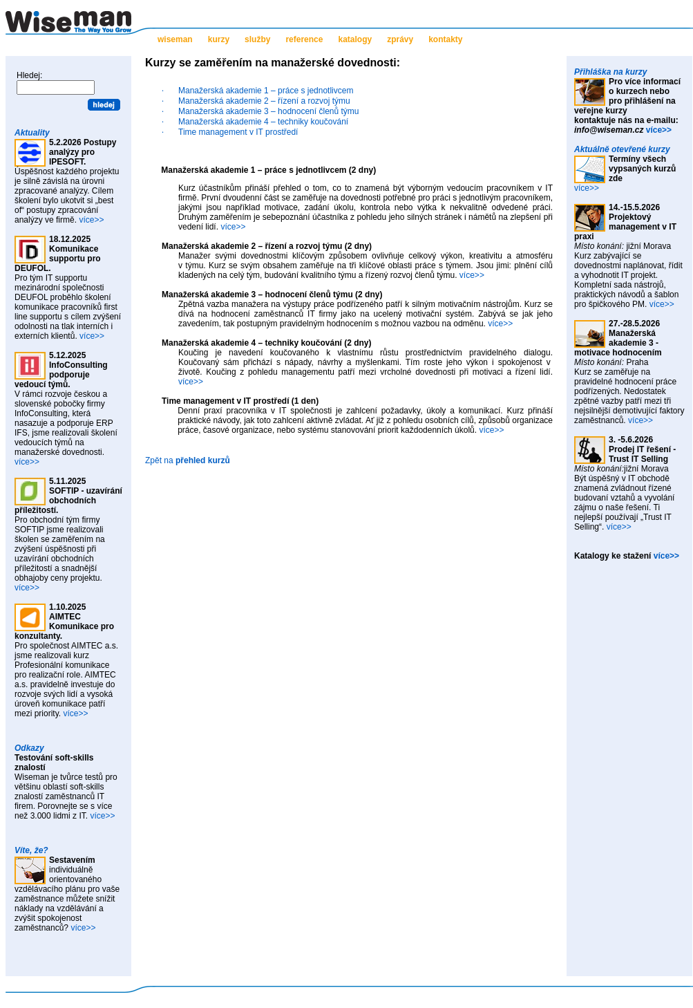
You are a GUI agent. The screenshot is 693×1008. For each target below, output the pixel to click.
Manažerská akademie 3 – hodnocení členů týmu (268, 111)
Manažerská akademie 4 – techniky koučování (263, 122)
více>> (91, 220)
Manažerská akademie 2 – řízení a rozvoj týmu (264, 101)
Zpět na (187, 460)
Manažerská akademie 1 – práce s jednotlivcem (265, 90)
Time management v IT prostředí (238, 132)
